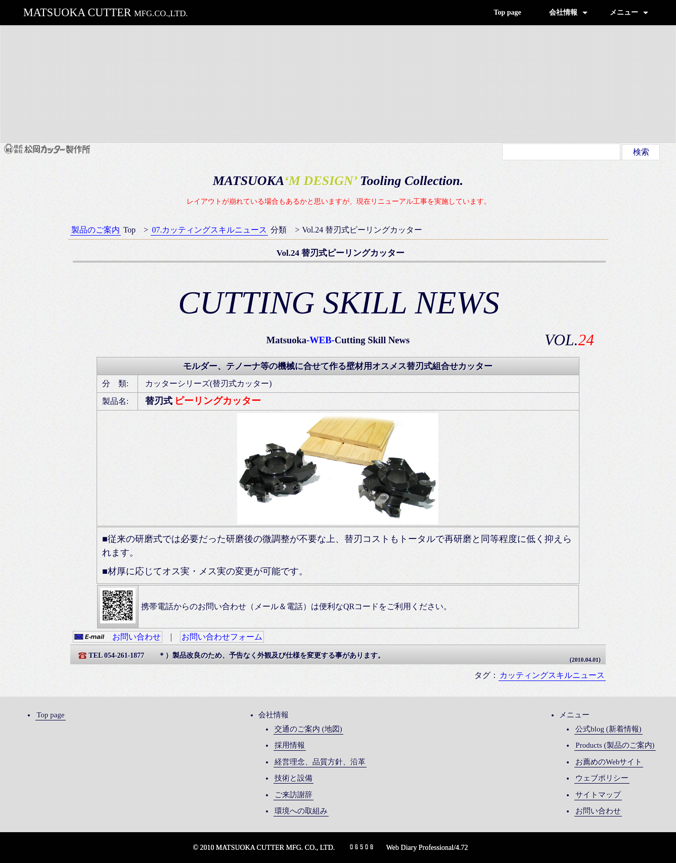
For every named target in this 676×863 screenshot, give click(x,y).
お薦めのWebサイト (608, 762)
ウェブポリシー (601, 778)
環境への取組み (301, 811)
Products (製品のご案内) (614, 745)
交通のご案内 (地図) (308, 729)
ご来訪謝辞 (293, 795)
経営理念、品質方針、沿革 (320, 762)
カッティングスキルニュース (552, 675)
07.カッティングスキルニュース (209, 229)
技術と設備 (293, 778)
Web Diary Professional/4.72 (427, 847)
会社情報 (563, 12)
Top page (507, 12)
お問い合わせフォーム (222, 636)
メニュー (624, 12)
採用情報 (290, 745)
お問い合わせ (117, 636)
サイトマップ (598, 795)
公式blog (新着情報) (608, 729)
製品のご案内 (95, 229)
